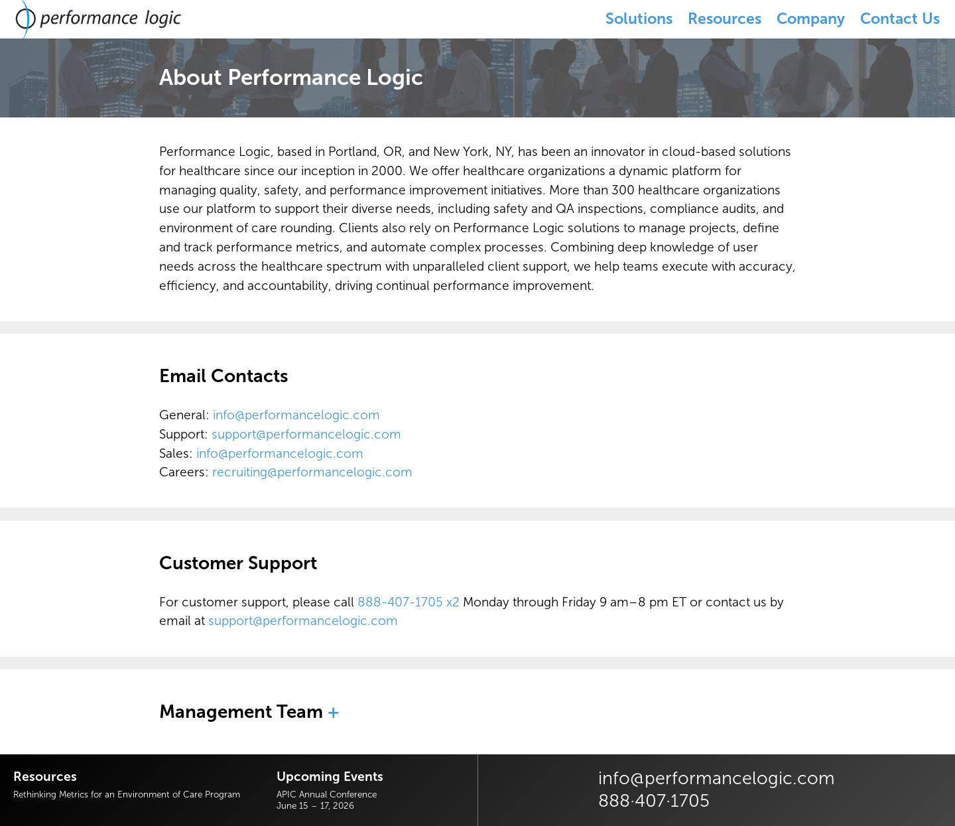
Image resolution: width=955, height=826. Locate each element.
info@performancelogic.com (296, 415)
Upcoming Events (330, 776)
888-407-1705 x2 (408, 602)
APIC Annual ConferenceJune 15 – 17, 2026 (327, 800)
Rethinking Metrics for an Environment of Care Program (126, 794)
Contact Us (900, 18)
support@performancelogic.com (306, 434)
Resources (724, 18)
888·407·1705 (654, 800)
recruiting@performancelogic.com (312, 472)
